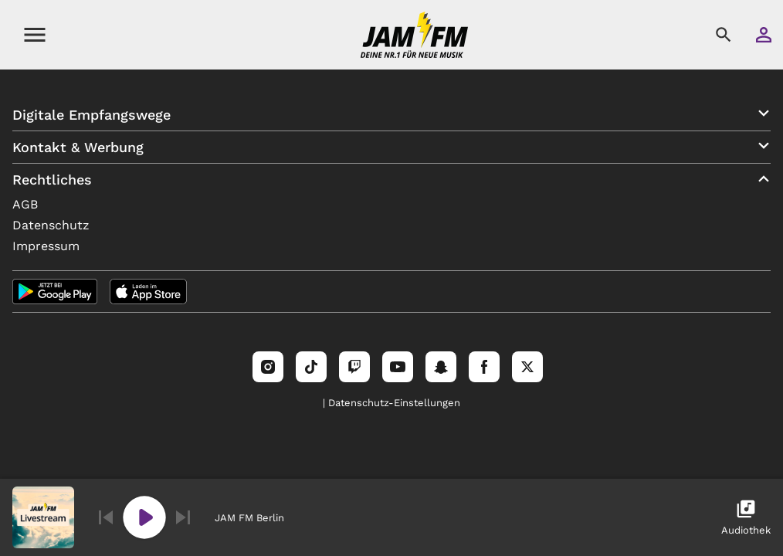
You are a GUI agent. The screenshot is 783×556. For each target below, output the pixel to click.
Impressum (46, 246)
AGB (25, 204)
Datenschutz (51, 225)
